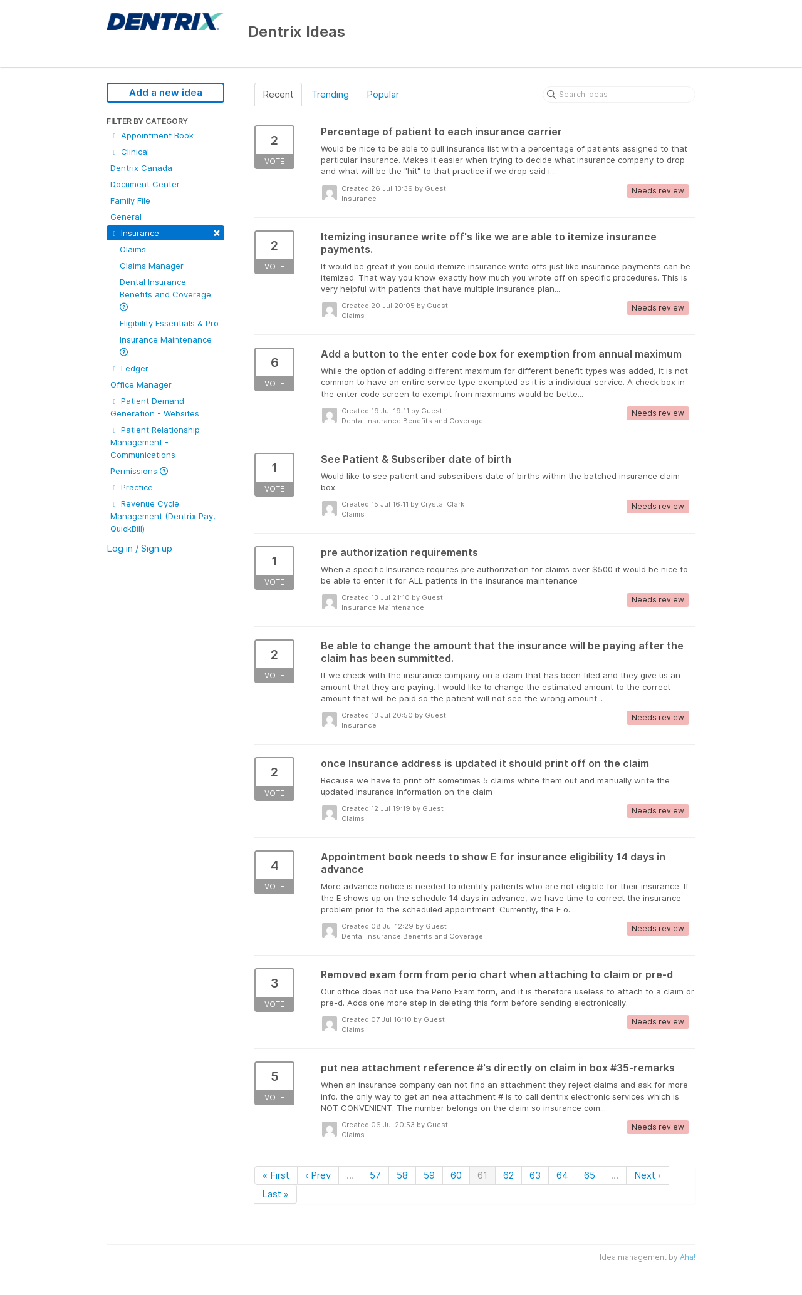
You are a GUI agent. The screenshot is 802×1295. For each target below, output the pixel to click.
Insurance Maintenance (166, 345)
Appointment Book (152, 135)
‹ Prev (318, 1175)
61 (482, 1175)
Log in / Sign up (139, 548)
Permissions (139, 471)
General (126, 217)
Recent (278, 94)
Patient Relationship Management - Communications (155, 442)
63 (535, 1175)
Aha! (687, 1257)
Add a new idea (165, 92)
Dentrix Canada (141, 168)
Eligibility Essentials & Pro (169, 323)
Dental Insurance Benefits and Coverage (165, 294)
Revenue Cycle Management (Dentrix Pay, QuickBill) (163, 516)
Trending (330, 94)
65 (589, 1175)
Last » (275, 1194)
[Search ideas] (619, 94)
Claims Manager (152, 266)
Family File (130, 200)
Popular (383, 94)
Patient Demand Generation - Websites (154, 407)
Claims (133, 249)
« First (276, 1175)
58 (402, 1175)
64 (562, 1175)
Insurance (165, 232)
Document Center (145, 184)
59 (429, 1175)
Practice (131, 487)
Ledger (129, 368)
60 (456, 1175)
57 (375, 1175)
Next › (647, 1175)
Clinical (129, 152)
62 (508, 1175)
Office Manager (141, 384)
